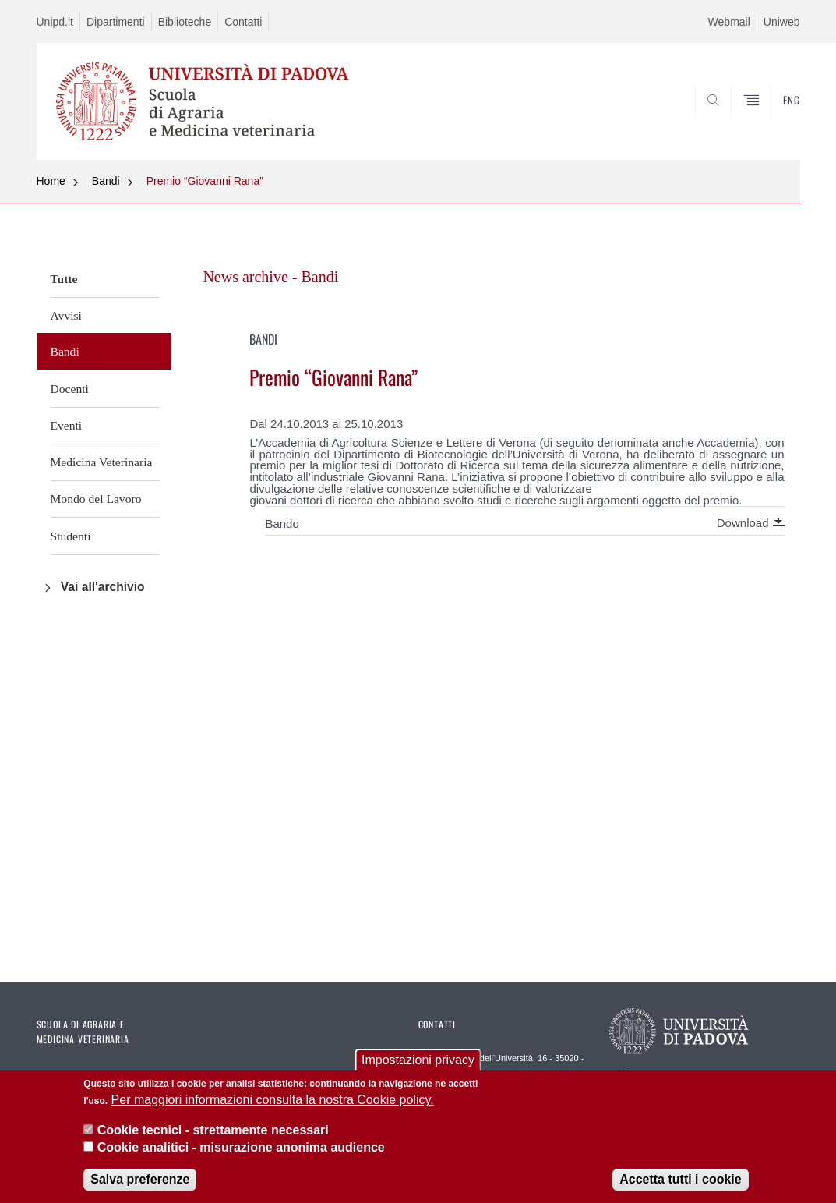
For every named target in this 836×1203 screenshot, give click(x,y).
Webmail (729, 22)
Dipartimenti (115, 22)
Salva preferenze (139, 1181)
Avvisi (66, 315)
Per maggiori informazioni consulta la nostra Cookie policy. (272, 1102)
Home (51, 181)
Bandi (106, 181)
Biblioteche (185, 22)
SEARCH (734, 122)
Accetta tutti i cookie (680, 1181)
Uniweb (782, 22)
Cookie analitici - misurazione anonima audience (241, 1149)
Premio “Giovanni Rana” (204, 181)
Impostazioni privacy (418, 1062)
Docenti (70, 388)
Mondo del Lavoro (96, 498)
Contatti (243, 22)
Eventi (67, 425)
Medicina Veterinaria (102, 462)
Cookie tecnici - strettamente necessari (213, 1132)
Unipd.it (55, 22)
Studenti (71, 536)
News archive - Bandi (270, 276)
